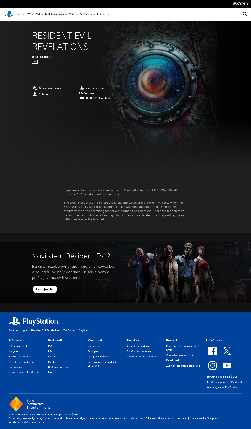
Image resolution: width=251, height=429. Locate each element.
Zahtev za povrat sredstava (142, 356)
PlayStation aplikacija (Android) (224, 382)
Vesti (71, 14)
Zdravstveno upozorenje (180, 355)
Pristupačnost (96, 351)
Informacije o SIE (18, 346)
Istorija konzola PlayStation (24, 372)
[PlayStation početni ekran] (9, 14)
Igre (19, 14)
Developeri (172, 360)
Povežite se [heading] (214, 340)
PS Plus (52, 362)
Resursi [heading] (171, 340)
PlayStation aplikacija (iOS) (221, 376)
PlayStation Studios (20, 356)
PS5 (28, 14)
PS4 (38, 14)
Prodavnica (86, 14)
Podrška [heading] (133, 340)
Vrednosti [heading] (95, 340)
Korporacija (15, 367)
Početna (13, 330)
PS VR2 (52, 356)
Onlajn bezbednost (99, 356)
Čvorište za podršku (138, 346)
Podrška (101, 14)
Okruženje (94, 346)
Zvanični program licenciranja (183, 365)
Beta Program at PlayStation (222, 387)
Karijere (13, 351)
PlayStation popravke (139, 351)
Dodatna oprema (54, 14)
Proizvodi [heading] (55, 340)
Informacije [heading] (17, 340)
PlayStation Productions (22, 362)
